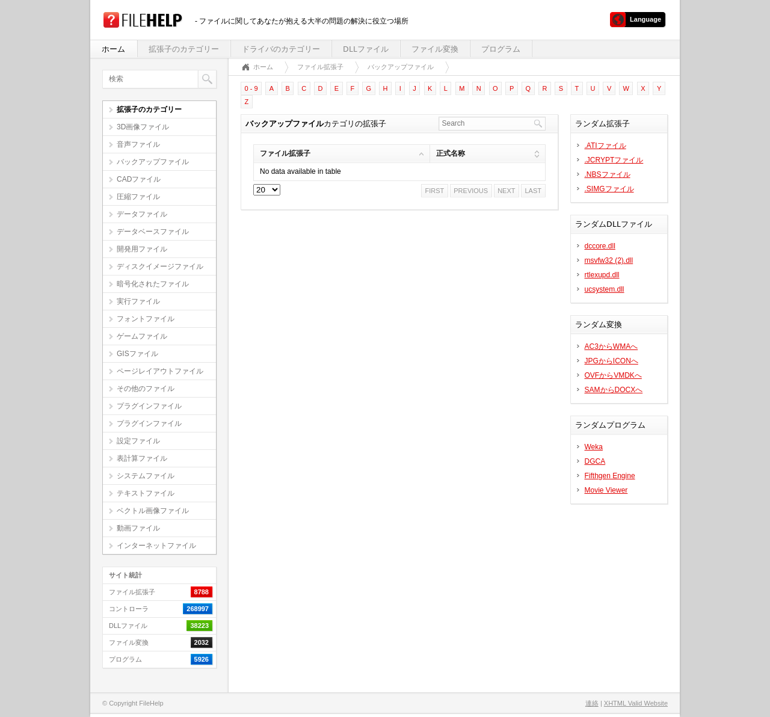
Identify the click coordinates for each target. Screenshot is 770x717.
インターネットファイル (156, 545)
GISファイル (137, 353)
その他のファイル (145, 388)
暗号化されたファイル (153, 284)
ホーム (113, 49)
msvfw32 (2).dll (609, 260)
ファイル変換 (434, 49)
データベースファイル (153, 231)
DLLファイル (366, 49)
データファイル (142, 214)
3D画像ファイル (143, 127)
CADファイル (139, 179)
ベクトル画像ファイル (153, 510)
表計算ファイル (142, 458)
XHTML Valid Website (636, 703)
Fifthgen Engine (610, 476)
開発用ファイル (142, 249)
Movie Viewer (606, 490)
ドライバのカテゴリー (281, 49)
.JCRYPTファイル (614, 160)
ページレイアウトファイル (160, 371)
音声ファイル (138, 144)
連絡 (592, 703)
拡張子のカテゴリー (184, 49)
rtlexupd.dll (602, 275)
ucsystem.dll (604, 289)
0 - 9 (251, 88)
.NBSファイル (607, 174)
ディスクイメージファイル (160, 266)
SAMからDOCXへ (614, 390)
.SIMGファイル (609, 189)
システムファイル (145, 476)
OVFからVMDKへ (613, 375)
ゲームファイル (142, 336)
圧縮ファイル (138, 196)
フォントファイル (145, 319)
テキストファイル (145, 493)
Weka (594, 447)
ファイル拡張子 (320, 66)
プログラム (500, 49)
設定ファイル (138, 441)
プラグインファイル (149, 406)
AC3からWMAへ (611, 346)
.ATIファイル (605, 145)
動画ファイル (138, 528)
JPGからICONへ (611, 361)
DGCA (595, 461)
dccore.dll (600, 246)
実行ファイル (138, 301)
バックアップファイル (153, 162)
